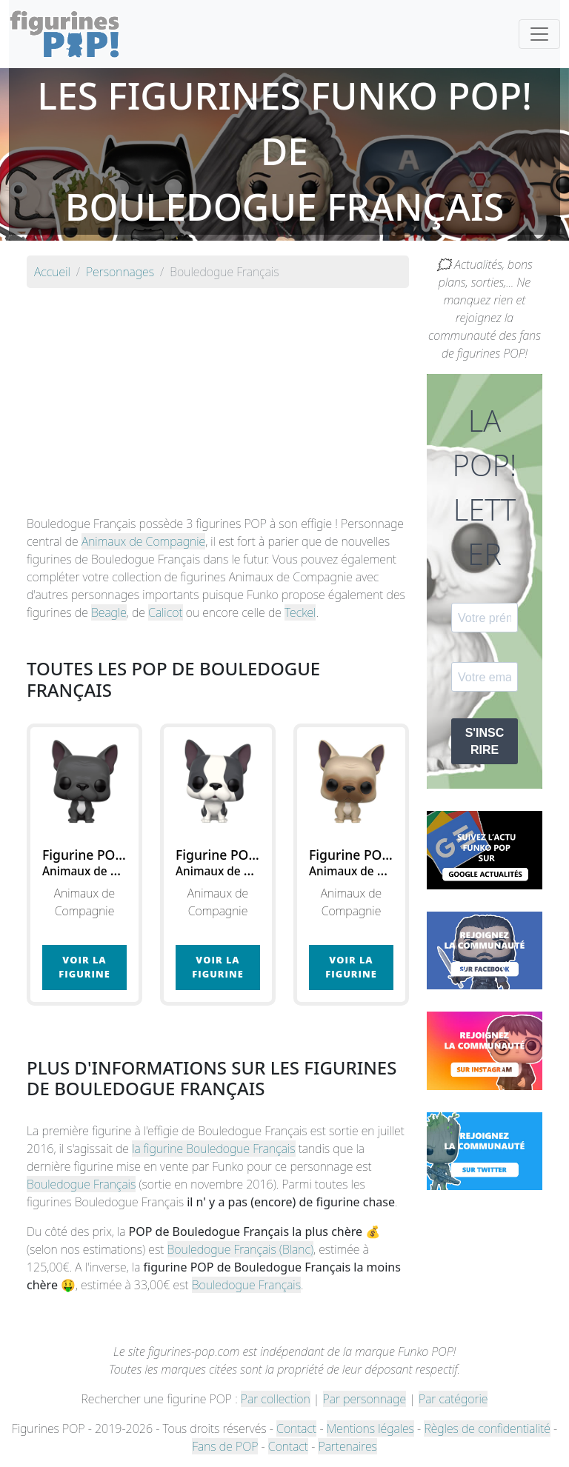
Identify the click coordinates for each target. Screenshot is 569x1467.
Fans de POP (225, 1446)
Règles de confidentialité (487, 1428)
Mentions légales (370, 1428)
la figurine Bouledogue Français (213, 1148)
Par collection (275, 1399)
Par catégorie (453, 1399)
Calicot (165, 612)
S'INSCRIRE (485, 741)
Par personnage (364, 1399)
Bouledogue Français (81, 1184)
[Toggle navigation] (539, 34)
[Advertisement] (218, 403)
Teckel (300, 612)
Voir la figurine (84, 966)
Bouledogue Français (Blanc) (240, 1249)
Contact (296, 1428)
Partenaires (347, 1446)
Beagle (109, 612)
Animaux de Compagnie (143, 541)
